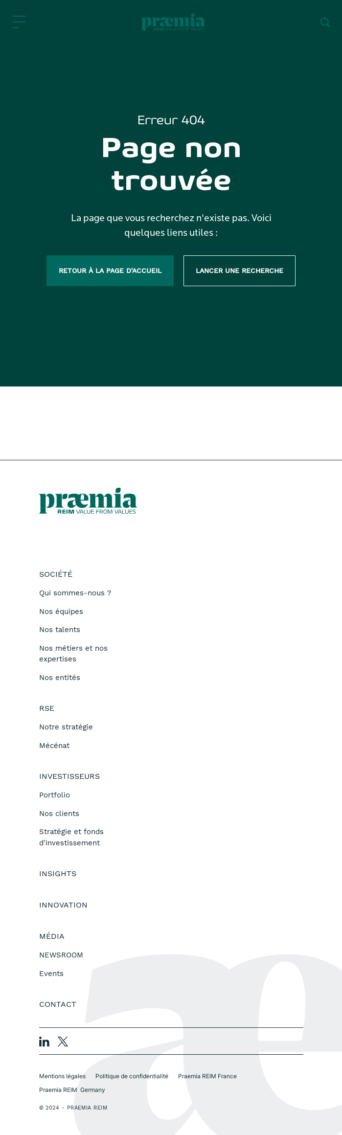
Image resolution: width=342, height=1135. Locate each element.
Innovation (63, 904)
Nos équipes (61, 611)
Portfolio (54, 795)
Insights (57, 873)
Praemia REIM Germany (72, 1089)
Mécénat (54, 745)
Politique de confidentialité (131, 1076)
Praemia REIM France (207, 1076)
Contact (57, 1004)
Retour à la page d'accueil (110, 270)
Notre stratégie (66, 727)
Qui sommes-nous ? (75, 593)
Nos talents (59, 629)
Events (51, 973)
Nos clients (59, 813)
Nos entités (59, 677)
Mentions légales (62, 1076)
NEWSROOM (61, 955)
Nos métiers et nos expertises (73, 654)
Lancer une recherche (239, 270)
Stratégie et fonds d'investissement (71, 837)
